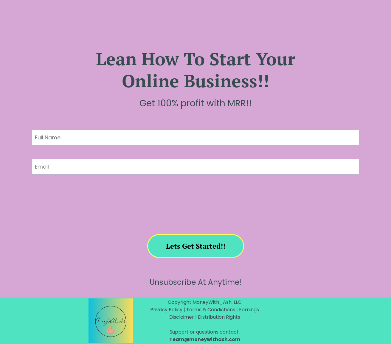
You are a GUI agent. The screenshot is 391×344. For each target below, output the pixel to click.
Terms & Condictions (211, 309)
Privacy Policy (167, 309)
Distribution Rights (219, 317)
